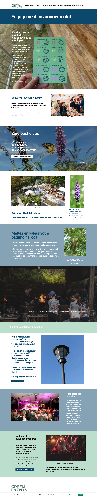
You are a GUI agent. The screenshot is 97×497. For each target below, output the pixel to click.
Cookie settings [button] (72, 494)
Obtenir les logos (47, 5)
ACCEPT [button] (80, 494)
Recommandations (35, 5)
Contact (78, 5)
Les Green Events (57, 5)
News (73, 5)
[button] (53, 105)
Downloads (67, 5)
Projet (27, 5)
